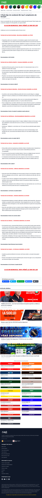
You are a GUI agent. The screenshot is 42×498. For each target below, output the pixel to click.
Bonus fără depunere (6, 453)
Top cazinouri (4, 452)
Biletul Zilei (3, 10)
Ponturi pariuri (4, 448)
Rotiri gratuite (4, 457)
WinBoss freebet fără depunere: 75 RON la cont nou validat (17, 339)
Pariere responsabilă (5, 462)
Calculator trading (5, 473)
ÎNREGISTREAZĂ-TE (31, 378)
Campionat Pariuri (24, 10)
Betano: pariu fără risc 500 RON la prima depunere (14, 322)
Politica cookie (4, 468)
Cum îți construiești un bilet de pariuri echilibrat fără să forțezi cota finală (20, 356)
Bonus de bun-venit (5, 455)
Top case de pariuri (5, 450)
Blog (30, 10)
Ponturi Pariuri (9, 10)
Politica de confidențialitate (7, 464)
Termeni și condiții (5, 466)
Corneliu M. (3, 323)
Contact (3, 470)
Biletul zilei (4, 446)
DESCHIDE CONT (10, 369)
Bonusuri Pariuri (16, 10)
